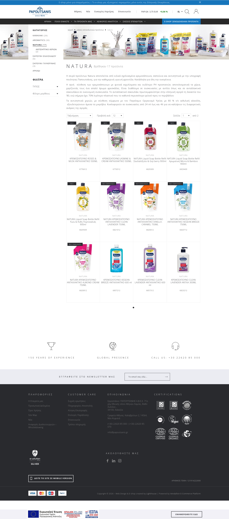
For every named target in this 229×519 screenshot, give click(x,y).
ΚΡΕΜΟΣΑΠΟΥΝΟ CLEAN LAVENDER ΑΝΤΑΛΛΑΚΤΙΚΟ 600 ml (150, 282)
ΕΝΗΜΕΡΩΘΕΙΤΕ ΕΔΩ (187, 514)
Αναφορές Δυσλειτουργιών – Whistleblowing (42, 426)
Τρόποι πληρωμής (77, 424)
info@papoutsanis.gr (118, 432)
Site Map (32, 415)
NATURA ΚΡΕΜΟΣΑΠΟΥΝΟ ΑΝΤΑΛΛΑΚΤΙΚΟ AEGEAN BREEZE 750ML (183, 222)
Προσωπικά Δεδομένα (39, 405)
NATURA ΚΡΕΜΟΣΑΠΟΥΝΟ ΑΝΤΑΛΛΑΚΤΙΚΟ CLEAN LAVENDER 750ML (117, 222)
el (179, 11)
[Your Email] (145, 376)
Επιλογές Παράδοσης (78, 415)
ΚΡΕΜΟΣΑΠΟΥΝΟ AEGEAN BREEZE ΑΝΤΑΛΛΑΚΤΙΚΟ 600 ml (116, 281)
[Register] (166, 376)
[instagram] (119, 460)
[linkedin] (113, 460)
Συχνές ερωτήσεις (77, 401)
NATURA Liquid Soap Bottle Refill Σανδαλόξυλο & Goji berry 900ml (150, 160)
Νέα (30, 419)
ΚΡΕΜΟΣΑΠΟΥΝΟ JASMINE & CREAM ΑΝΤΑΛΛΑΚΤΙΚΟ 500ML (117, 160)
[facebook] (107, 460)
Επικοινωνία (74, 419)
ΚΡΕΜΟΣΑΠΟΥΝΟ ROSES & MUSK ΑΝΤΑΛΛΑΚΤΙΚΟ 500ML (83, 160)
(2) (46, 50)
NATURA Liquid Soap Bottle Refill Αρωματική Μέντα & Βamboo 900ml (183, 161)
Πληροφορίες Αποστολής (80, 405)
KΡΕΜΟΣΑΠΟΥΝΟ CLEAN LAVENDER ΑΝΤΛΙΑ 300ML (183, 281)
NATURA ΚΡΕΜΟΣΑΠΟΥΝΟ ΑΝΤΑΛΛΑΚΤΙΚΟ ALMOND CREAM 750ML (83, 282)
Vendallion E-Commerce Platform (185, 493)
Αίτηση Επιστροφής (77, 410)
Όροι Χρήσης (34, 410)
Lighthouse (151, 493)
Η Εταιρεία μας (35, 401)
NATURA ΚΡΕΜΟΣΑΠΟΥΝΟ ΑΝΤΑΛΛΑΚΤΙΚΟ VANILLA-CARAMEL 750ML (150, 222)
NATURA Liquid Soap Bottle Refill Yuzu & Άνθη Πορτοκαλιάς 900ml (83, 222)
